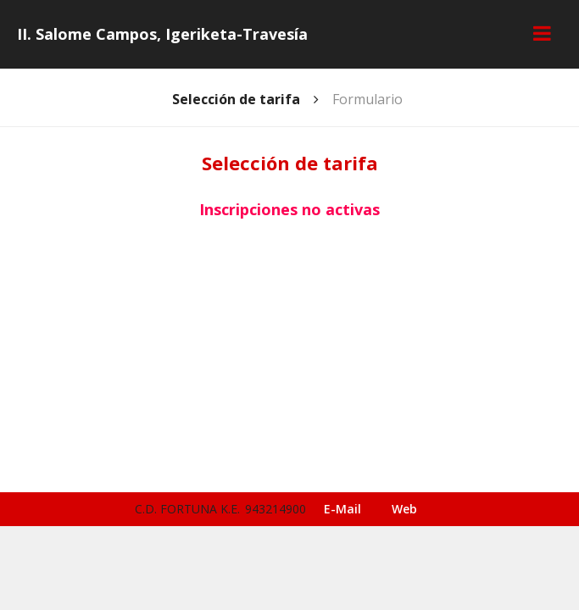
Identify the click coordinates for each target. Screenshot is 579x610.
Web (404, 509)
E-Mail (342, 509)
